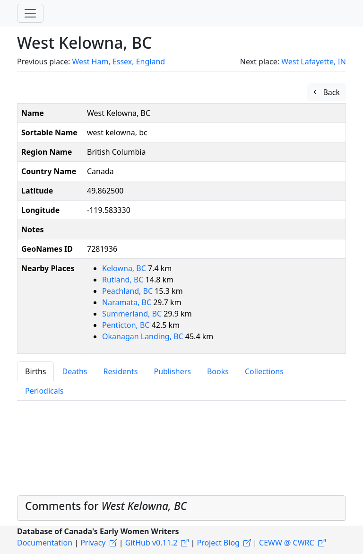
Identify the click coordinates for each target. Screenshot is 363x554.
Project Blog (218, 542)
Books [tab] (218, 371)
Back (326, 92)
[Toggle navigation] (30, 13)
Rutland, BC (124, 279)
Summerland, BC (133, 313)
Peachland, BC (128, 291)
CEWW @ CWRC (286, 542)
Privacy (92, 542)
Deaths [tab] (74, 371)
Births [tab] (35, 371)
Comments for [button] (106, 506)
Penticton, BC (127, 325)
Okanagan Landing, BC (143, 336)
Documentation (44, 542)
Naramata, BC (127, 302)
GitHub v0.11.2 (151, 542)
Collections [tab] (264, 371)
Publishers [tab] (172, 371)
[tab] (181, 508)
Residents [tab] (120, 371)
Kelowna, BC (125, 268)
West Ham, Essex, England (118, 61)
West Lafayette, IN (313, 61)
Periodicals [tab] (44, 391)
